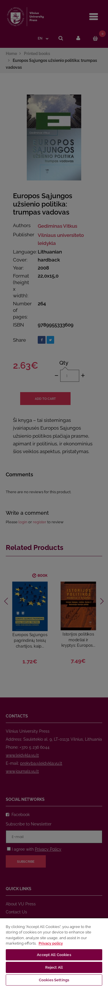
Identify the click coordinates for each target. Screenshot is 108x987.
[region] (54, 952)
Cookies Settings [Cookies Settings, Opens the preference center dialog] (54, 980)
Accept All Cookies (54, 955)
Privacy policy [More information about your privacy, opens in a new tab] (51, 943)
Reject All (54, 967)
